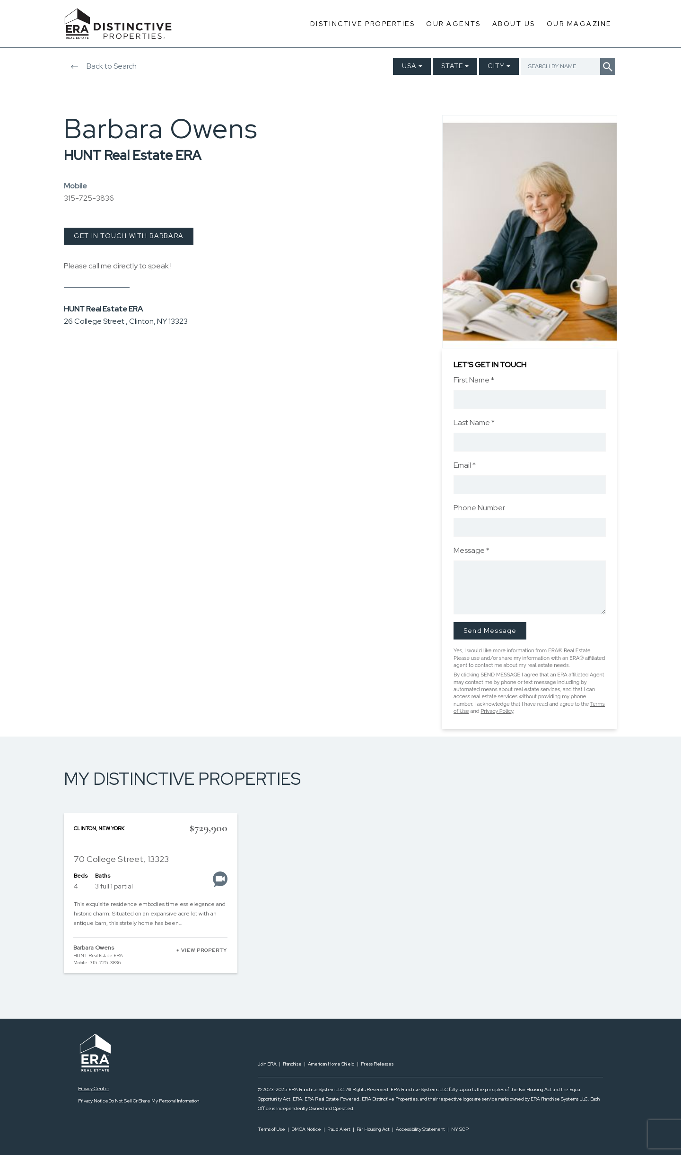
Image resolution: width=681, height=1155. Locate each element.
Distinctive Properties (362, 23)
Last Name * (474, 422)
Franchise (292, 1064)
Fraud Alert (338, 1129)
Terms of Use (271, 1129)
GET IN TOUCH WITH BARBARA (128, 235)
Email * (465, 465)
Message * (471, 550)
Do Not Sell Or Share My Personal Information (153, 1101)
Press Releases (377, 1064)
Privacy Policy (496, 711)
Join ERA (267, 1064)
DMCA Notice (306, 1129)
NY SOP (460, 1129)
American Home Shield (331, 1064)
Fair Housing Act (373, 1129)
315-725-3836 (89, 198)
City (496, 66)
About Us (513, 23)
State (452, 66)
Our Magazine (579, 23)
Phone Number (479, 508)
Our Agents (453, 23)
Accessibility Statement (420, 1129)
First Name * (474, 380)
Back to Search (100, 66)
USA (409, 66)
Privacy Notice (93, 1101)
